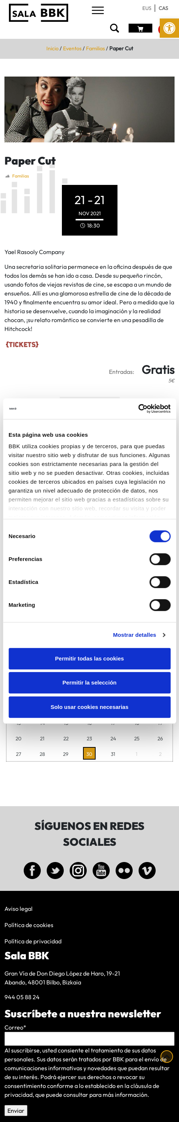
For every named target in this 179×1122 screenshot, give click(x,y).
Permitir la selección (90, 682)
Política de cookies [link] (28, 925)
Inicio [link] (52, 48)
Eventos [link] (72, 48)
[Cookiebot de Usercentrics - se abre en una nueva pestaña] (138, 408)
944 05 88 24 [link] (22, 997)
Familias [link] (95, 48)
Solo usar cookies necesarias (89, 707)
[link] (169, 28)
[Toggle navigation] (98, 11)
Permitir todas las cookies (89, 658)
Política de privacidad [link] (33, 941)
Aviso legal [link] (18, 908)
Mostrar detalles (134, 635)
